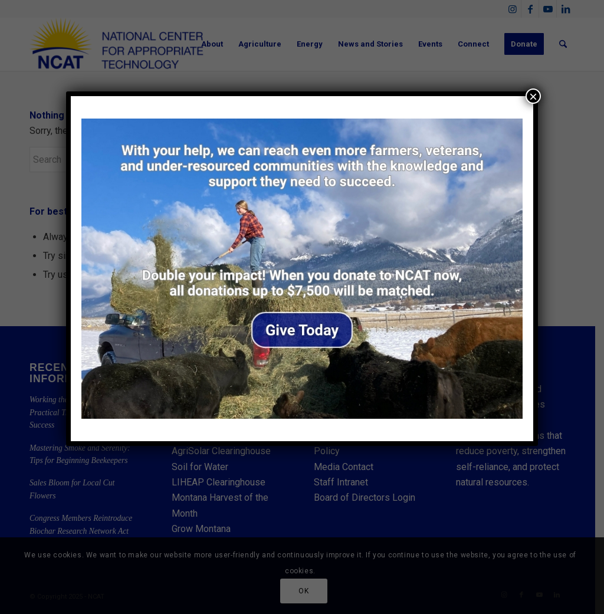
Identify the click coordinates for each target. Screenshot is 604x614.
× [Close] (533, 96)
